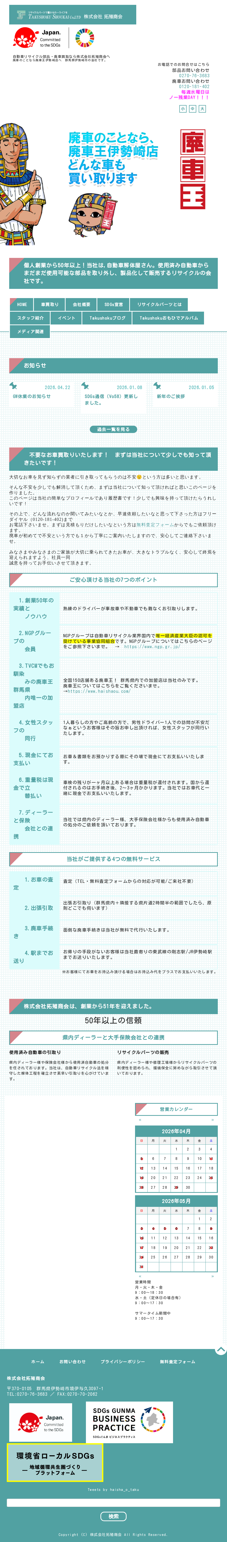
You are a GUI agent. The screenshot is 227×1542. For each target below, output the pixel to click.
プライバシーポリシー (123, 1362)
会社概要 (82, 304)
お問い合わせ (72, 1362)
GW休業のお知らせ (32, 396)
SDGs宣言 (114, 304)
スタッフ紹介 (30, 318)
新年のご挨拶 (171, 396)
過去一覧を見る (113, 429)
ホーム (38, 1362)
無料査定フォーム (155, 524)
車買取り (50, 304)
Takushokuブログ (108, 318)
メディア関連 (30, 332)
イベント (67, 318)
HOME (22, 304)
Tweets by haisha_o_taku (113, 1489)
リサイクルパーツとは (159, 304)
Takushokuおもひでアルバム (169, 318)
